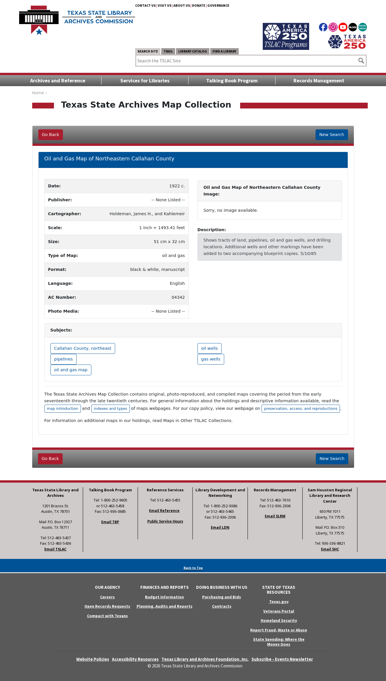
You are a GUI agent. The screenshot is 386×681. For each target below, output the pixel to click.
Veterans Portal (278, 611)
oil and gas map (71, 369)
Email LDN (220, 527)
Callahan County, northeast (82, 348)
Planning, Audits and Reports (165, 606)
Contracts (221, 606)
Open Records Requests (107, 606)
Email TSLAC (55, 549)
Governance (218, 5)
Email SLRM (275, 516)
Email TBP (110, 521)
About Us (181, 5)
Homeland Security (279, 620)
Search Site (147, 51)
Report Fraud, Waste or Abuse (278, 630)
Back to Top (193, 568)
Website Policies (92, 659)
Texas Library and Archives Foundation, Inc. (205, 659)
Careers (107, 597)
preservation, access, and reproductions (300, 408)
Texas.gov (279, 601)
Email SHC (330, 549)
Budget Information (164, 597)
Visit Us (164, 5)
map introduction (62, 408)
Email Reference (164, 510)
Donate (198, 5)
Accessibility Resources (135, 659)
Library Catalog (192, 51)
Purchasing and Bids (221, 597)
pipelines (63, 359)
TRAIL (168, 51)
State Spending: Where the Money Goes (279, 642)
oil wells (209, 348)
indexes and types (110, 408)
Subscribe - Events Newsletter (282, 659)
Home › (39, 92)
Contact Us (145, 5)
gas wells (210, 359)
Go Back (50, 134)
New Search (331, 134)
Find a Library (224, 51)
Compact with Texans (107, 615)
